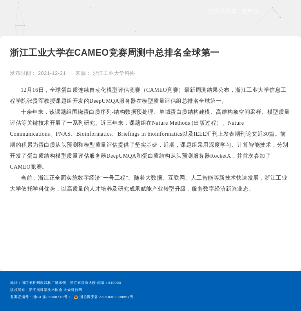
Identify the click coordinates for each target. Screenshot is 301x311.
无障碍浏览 (222, 11)
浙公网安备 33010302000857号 (103, 297)
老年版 (250, 11)
